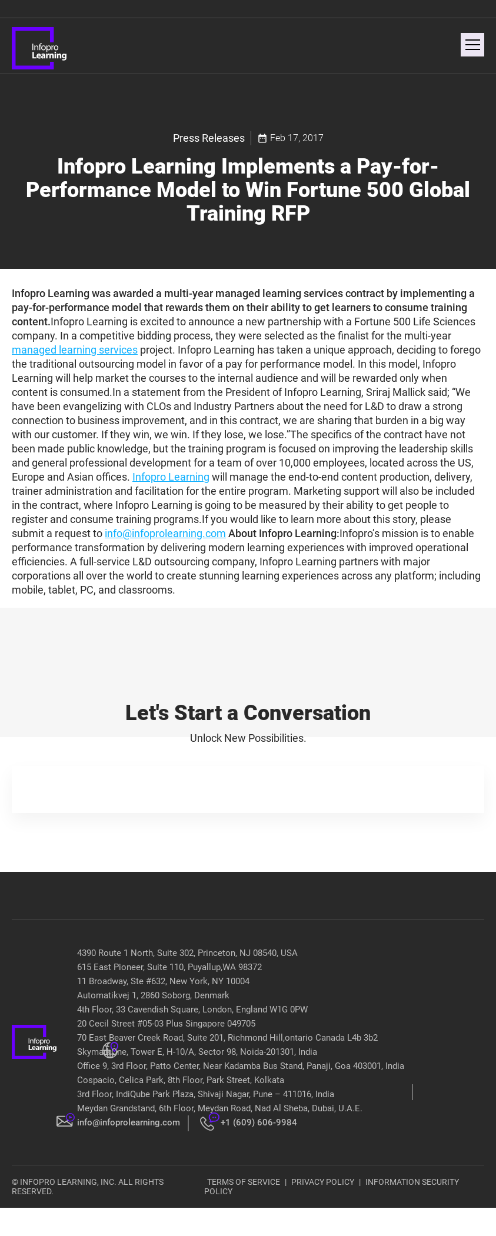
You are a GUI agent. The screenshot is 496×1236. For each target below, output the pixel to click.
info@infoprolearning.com (165, 533)
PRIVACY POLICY (322, 1182)
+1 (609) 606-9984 (259, 1122)
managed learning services (75, 350)
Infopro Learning (170, 477)
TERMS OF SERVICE (243, 1182)
